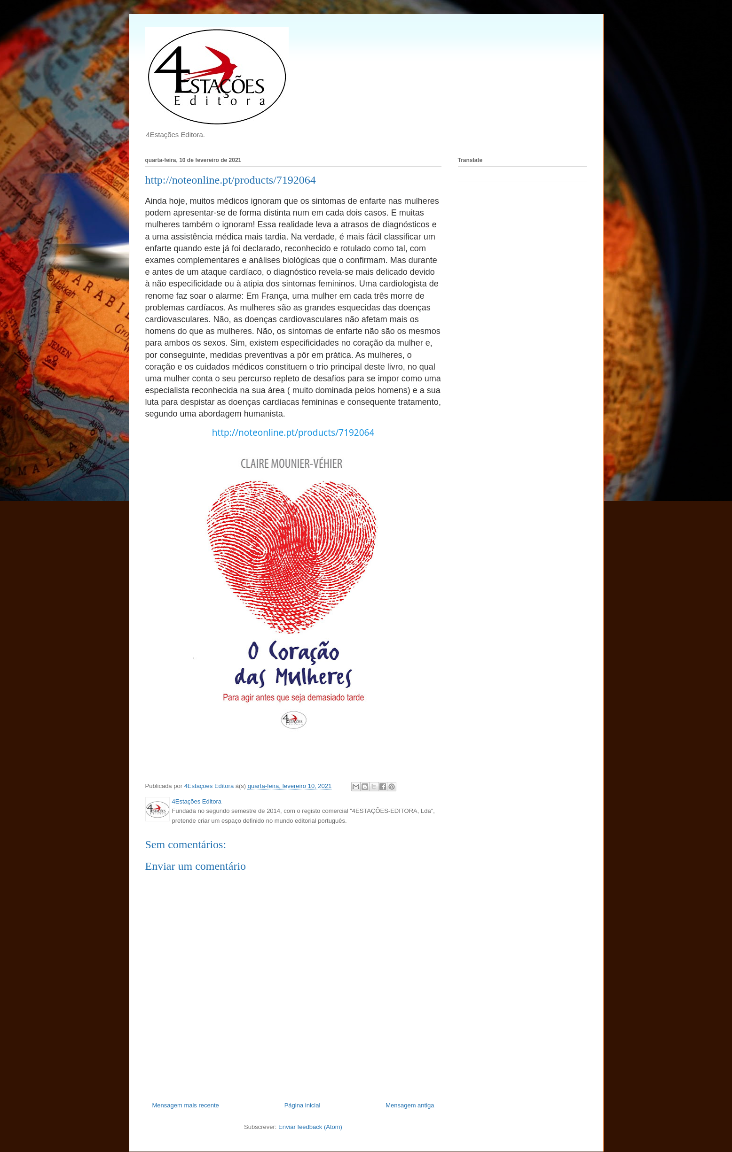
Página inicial (302, 1105)
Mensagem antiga (410, 1105)
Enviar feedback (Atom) (310, 1126)
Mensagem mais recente (185, 1105)
